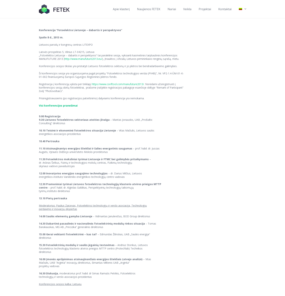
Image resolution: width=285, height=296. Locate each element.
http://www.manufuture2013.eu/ (83, 59)
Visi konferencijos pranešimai (58, 105)
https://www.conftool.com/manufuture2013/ (118, 84)
